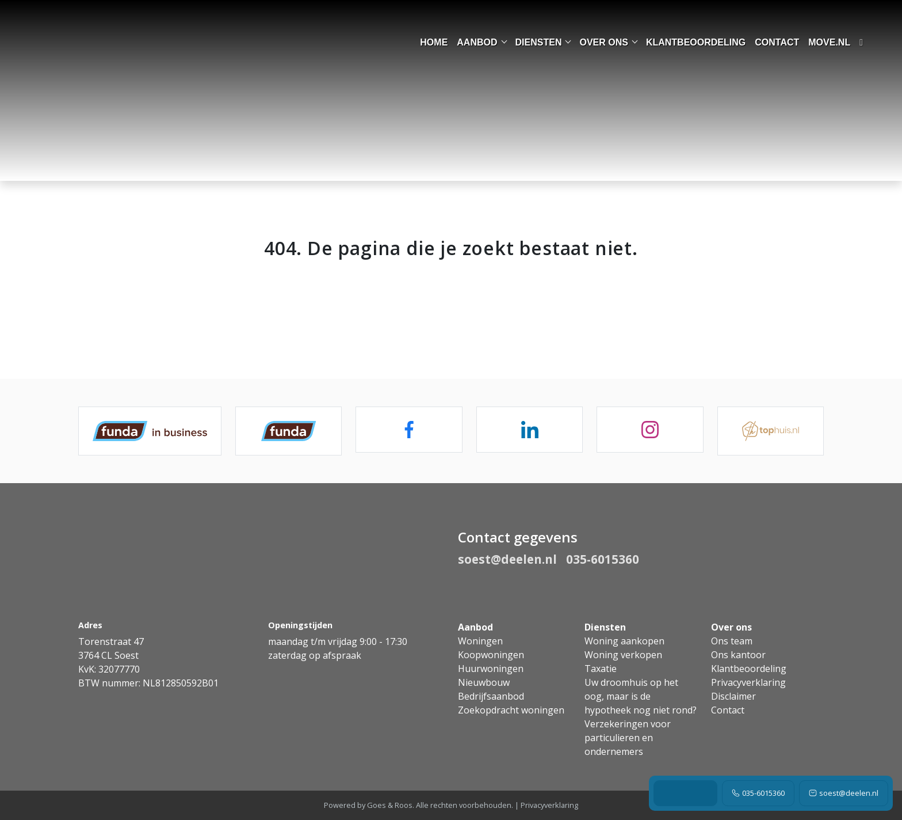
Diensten (538, 42)
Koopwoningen (491, 654)
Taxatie (600, 668)
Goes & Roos (389, 805)
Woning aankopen (624, 641)
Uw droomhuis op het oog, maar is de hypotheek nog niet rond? (640, 696)
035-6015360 (758, 793)
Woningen (480, 641)
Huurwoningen (490, 668)
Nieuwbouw (484, 682)
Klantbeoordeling (696, 42)
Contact (777, 42)
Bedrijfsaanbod (491, 696)
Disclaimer (733, 696)
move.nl (829, 42)
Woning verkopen (623, 654)
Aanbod (477, 42)
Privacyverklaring (748, 682)
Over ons (603, 42)
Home (434, 42)
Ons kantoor (738, 654)
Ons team (731, 641)
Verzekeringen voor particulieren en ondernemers (627, 738)
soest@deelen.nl (843, 793)
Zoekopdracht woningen (511, 710)
